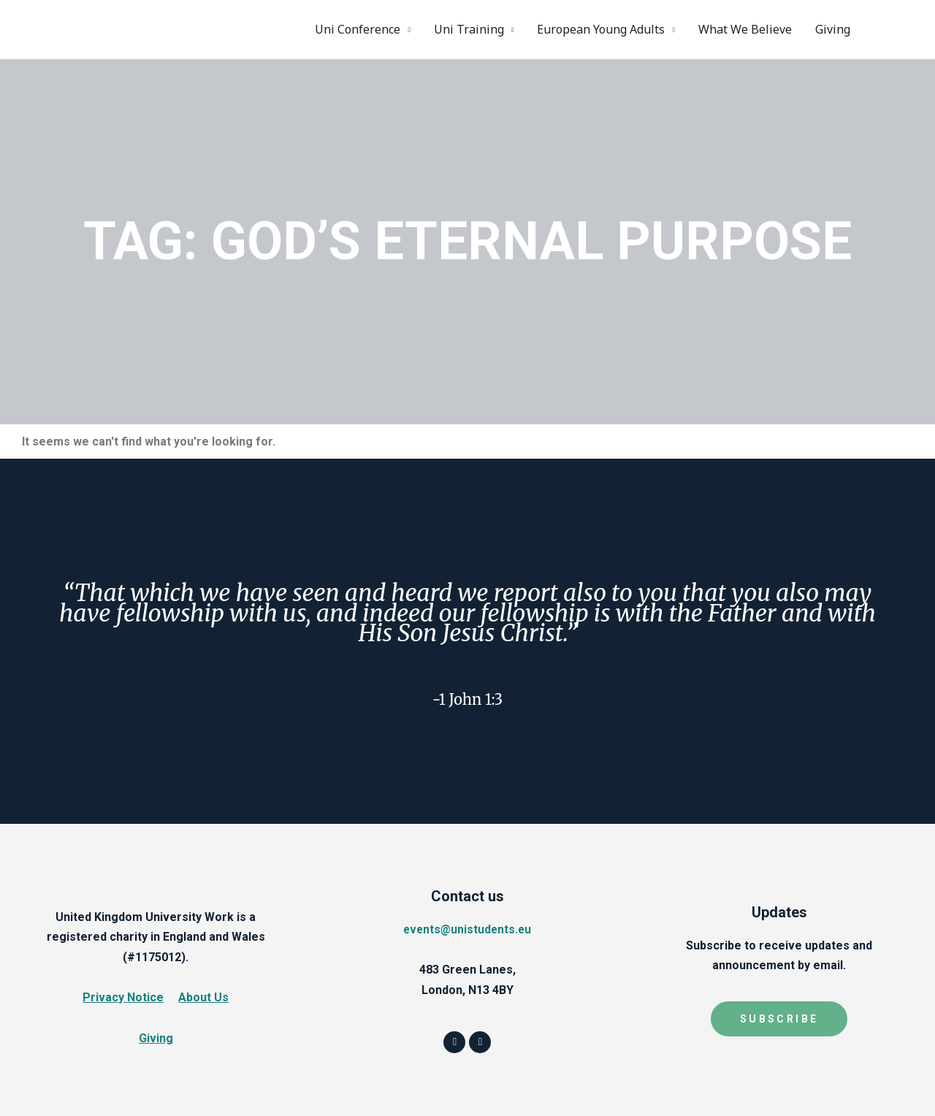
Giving (832, 29)
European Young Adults (601, 29)
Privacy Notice (123, 997)
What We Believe (745, 29)
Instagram (900, 29)
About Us (203, 997)
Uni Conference (357, 29)
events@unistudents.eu (467, 929)
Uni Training (469, 29)
